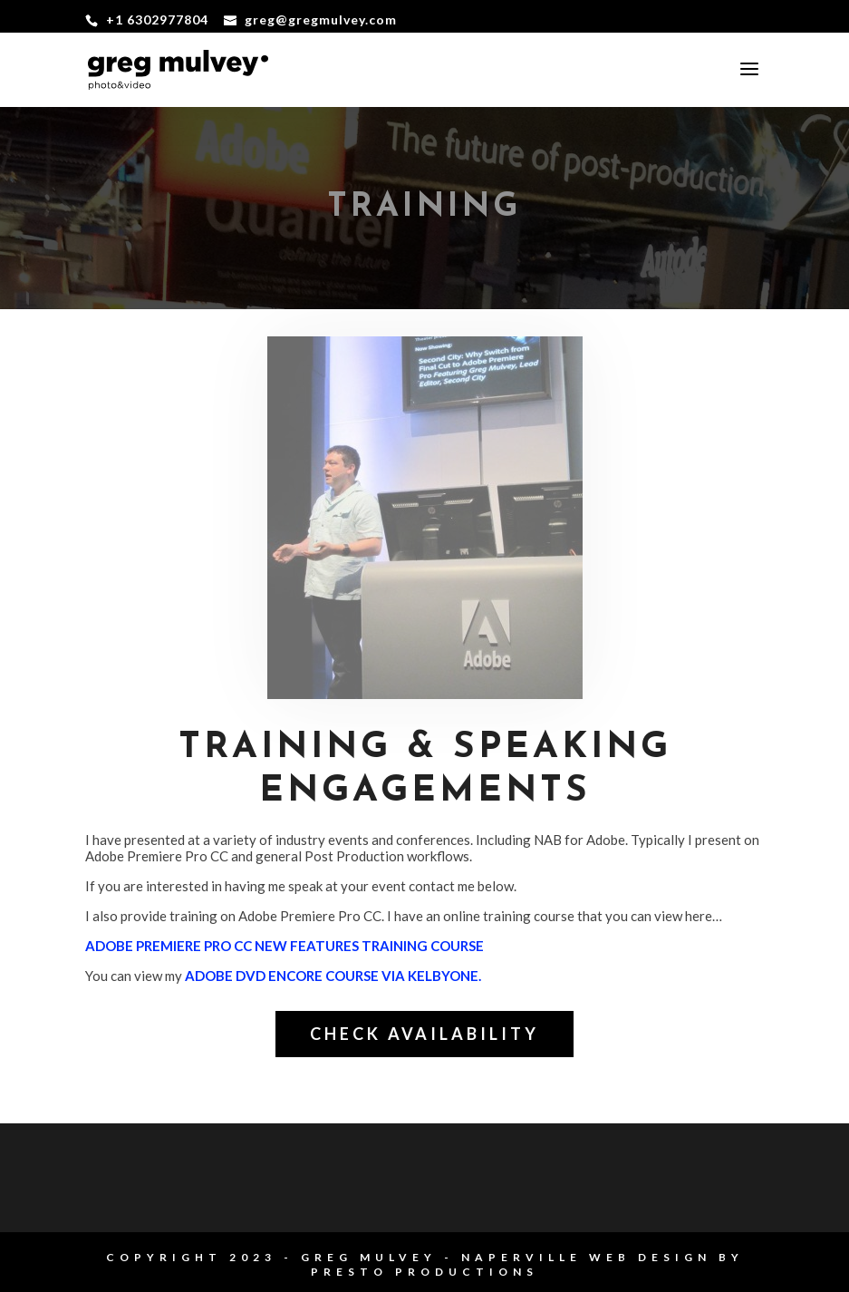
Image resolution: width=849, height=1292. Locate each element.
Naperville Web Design (586, 1257)
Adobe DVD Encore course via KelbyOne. (333, 975)
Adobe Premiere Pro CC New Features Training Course (284, 945)
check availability (424, 1034)
